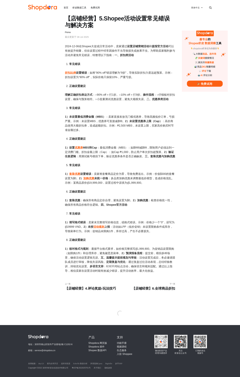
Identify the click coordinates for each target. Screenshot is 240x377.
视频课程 (122, 346)
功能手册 (122, 343)
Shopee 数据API (97, 350)
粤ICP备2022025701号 (81, 368)
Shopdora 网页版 (97, 343)
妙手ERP (118, 363)
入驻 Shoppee (124, 354)
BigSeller (108, 363)
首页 (66, 7)
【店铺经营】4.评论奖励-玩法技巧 (91, 287)
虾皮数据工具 (79, 7)
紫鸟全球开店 (52, 363)
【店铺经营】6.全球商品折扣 (148, 287)
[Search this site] (210, 7)
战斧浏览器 (65, 363)
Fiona (68, 32)
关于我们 (97, 368)
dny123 (41, 363)
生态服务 (122, 350)
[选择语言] (197, 8)
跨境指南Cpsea (96, 363)
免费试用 (95, 7)
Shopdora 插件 (96, 346)
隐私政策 (108, 368)
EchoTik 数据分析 (80, 363)
